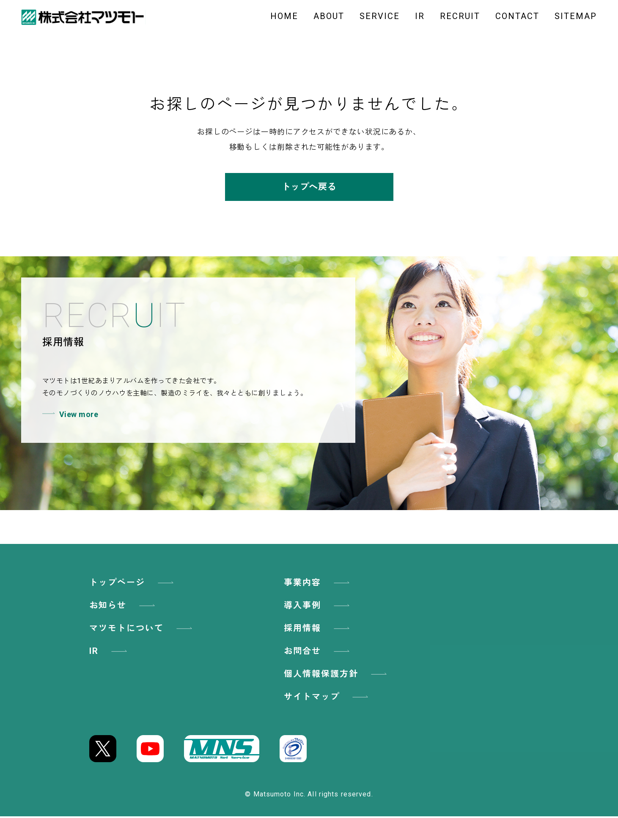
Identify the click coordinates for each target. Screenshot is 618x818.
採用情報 (318, 630)
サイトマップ (327, 698)
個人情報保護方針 (337, 675)
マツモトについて (142, 630)
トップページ (132, 584)
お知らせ (123, 607)
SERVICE (380, 16)
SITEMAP (576, 16)
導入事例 (318, 607)
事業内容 (318, 584)
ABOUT (328, 16)
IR (420, 16)
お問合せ (318, 653)
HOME (284, 16)
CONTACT (517, 16)
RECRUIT (460, 16)
